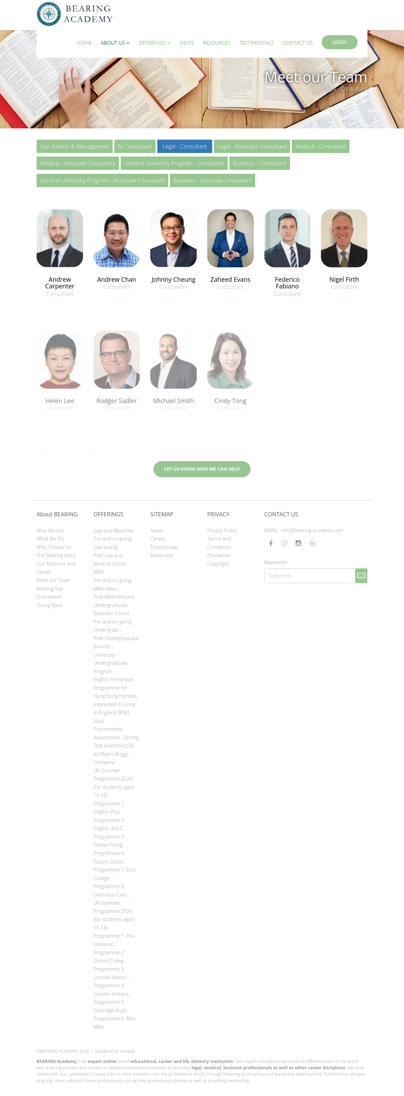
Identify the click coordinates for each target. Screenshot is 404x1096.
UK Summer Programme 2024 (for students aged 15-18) (114, 915)
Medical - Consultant (320, 146)
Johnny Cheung (173, 279)
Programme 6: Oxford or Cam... (112, 890)
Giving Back (49, 605)
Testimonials (256, 43)
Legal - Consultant (185, 146)
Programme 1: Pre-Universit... (114, 940)
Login (339, 42)
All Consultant (135, 146)
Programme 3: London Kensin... (112, 973)
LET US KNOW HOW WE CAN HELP (202, 469)
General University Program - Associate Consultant (102, 180)
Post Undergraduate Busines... (116, 642)
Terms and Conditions (219, 542)
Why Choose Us (54, 547)
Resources (216, 43)
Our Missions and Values (56, 567)
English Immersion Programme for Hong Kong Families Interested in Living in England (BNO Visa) (115, 700)
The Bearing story (56, 555)
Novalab (127, 1051)
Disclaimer (218, 555)
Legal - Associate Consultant (252, 146)
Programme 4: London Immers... (113, 989)
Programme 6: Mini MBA (115, 1022)
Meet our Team (53, 580)
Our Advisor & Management (74, 146)
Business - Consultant (259, 163)
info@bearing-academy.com (312, 530)
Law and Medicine (113, 530)
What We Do (50, 538)
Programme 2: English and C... (110, 824)
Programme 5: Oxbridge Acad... (112, 1006)
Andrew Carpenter (59, 282)
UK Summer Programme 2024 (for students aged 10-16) (114, 783)
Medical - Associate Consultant (77, 163)
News (186, 43)
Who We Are (50, 530)
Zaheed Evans (230, 279)
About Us (113, 43)
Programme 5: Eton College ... (115, 873)
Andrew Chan (116, 279)
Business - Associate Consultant (212, 180)
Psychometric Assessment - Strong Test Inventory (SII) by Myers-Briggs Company (116, 745)
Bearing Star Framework (50, 592)
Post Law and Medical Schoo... (111, 559)
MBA (99, 571)
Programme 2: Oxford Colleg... (110, 956)
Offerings (152, 43)
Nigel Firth (344, 279)
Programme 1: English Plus (109, 807)
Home (83, 43)
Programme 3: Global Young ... (111, 840)
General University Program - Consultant (174, 163)
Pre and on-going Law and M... (113, 542)
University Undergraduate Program (110, 663)
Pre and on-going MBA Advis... (113, 584)
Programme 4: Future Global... (110, 857)
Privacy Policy (221, 530)
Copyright (218, 563)
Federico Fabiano (287, 282)
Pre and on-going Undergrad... (113, 625)
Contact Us (298, 43)
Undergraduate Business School (112, 609)
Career (157, 538)
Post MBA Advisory (114, 596)
